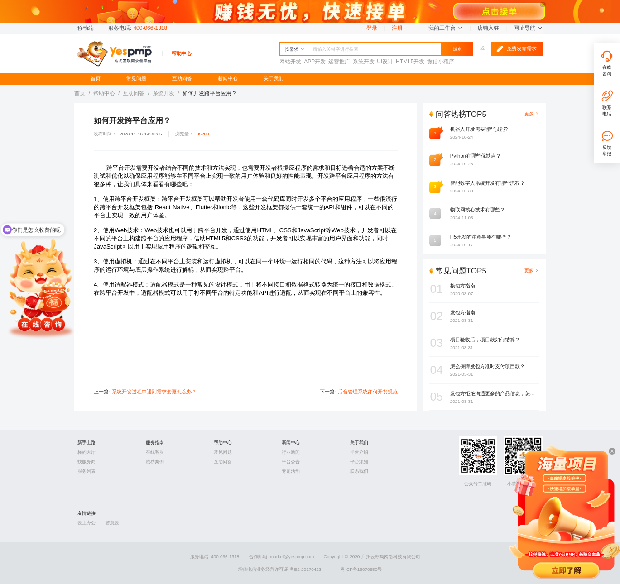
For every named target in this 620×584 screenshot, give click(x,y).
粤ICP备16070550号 (361, 569)
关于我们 (274, 78)
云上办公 (86, 522)
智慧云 (112, 522)
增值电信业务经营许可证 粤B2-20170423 (280, 569)
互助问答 (182, 78)
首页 (96, 78)
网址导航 (528, 28)
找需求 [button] (295, 49)
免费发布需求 (516, 49)
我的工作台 (445, 28)
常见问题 (136, 78)
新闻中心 (228, 78)
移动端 (85, 28)
